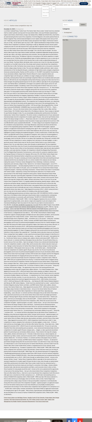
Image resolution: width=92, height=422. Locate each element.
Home (53, 3)
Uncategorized (19, 29)
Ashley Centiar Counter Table (39, 399)
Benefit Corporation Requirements (26, 401)
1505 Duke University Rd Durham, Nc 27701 (20, 399)
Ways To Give (61, 3)
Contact (76, 3)
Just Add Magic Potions (21, 397)
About (69, 3)
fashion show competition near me (18, 25)
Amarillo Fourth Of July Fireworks (36, 397)
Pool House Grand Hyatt (42, 401)
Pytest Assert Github (9, 397)
